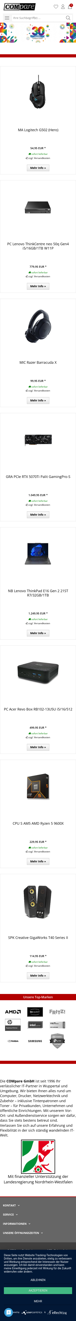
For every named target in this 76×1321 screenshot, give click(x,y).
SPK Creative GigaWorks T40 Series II (38, 937)
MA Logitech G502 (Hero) (38, 129)
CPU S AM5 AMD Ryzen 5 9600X (38, 823)
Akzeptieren (38, 1290)
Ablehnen (38, 1280)
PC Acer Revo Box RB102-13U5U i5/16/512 (38, 709)
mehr (38, 1301)
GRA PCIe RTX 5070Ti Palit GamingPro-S (38, 476)
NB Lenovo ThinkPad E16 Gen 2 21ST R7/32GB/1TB (38, 592)
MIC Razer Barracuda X (38, 362)
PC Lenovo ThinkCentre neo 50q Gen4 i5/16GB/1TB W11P (38, 246)
